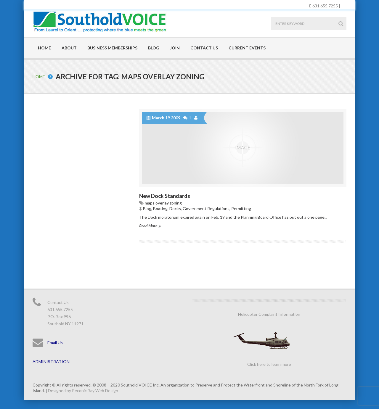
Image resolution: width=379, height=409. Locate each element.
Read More (149, 225)
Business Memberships (112, 47)
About (69, 47)
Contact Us (204, 47)
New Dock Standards (164, 196)
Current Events (247, 47)
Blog (153, 47)
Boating (160, 208)
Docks (175, 208)
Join (175, 47)
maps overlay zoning (163, 202)
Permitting (241, 208)
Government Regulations (206, 208)
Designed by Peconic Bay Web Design (83, 390)
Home (44, 47)
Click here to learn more (269, 364)
